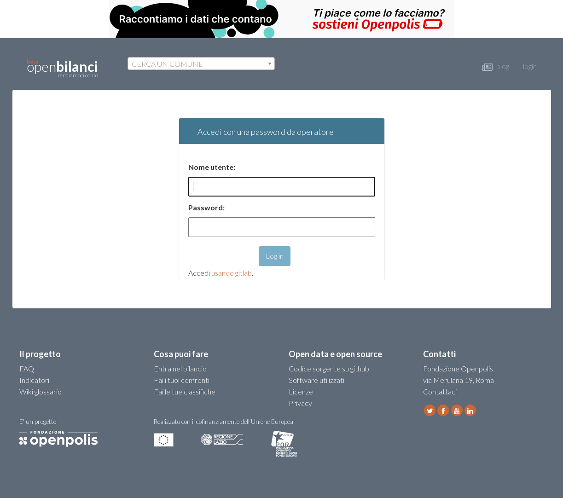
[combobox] (201, 63)
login (530, 66)
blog (495, 66)
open (62, 68)
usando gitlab (231, 272)
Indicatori (34, 380)
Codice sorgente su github (329, 368)
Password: (206, 207)
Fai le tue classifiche (184, 391)
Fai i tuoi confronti (181, 380)
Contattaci (440, 391)
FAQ (26, 368)
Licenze (301, 391)
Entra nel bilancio (180, 368)
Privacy (300, 403)
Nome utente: (211, 166)
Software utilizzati (316, 380)
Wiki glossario (40, 391)
